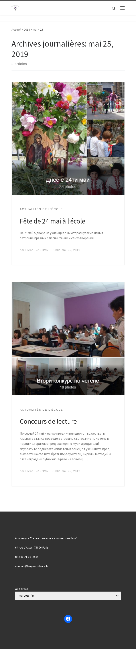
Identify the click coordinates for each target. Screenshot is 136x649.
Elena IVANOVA (37, 250)
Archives (22, 589)
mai (35, 29)
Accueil (16, 29)
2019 (27, 29)
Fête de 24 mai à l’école (52, 221)
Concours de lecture (48, 421)
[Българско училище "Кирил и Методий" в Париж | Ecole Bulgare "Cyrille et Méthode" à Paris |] (16, 7)
